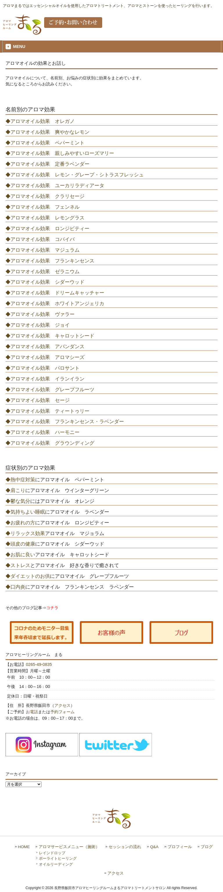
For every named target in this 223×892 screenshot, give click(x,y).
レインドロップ (52, 853)
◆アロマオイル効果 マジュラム (43, 250)
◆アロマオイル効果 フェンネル (43, 207)
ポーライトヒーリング (58, 858)
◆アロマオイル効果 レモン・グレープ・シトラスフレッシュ (75, 175)
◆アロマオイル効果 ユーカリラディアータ (55, 185)
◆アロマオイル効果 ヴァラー (40, 314)
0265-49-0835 (39, 664)
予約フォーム (62, 711)
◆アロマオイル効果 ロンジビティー (47, 228)
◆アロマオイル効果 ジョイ (38, 325)
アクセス (62, 705)
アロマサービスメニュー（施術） (69, 847)
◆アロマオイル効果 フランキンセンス (50, 261)
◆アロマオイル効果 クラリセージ (45, 196)
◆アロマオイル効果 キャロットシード (50, 336)
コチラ (52, 607)
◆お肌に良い (20, 554)
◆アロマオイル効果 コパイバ (40, 239)
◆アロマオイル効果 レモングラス (45, 218)
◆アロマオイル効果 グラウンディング (50, 443)
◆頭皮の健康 (20, 544)
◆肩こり (15, 490)
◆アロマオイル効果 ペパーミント (45, 143)
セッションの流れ (125, 847)
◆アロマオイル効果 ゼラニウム (43, 271)
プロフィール (180, 847)
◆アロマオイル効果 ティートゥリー (47, 411)
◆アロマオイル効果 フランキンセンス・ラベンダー (65, 421)
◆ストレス (18, 565)
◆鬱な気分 (18, 501)
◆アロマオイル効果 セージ (38, 400)
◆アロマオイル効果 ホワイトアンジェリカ (55, 303)
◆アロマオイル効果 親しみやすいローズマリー (60, 153)
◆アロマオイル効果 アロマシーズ (45, 357)
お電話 (32, 711)
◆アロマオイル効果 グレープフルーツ (50, 389)
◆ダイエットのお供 (28, 576)
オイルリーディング (56, 864)
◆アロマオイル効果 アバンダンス (45, 346)
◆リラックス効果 (25, 533)
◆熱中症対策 (20, 479)
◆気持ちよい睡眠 (25, 512)
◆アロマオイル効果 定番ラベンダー (47, 164)
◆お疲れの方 (20, 522)
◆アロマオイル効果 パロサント (43, 368)
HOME (24, 847)
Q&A (154, 847)
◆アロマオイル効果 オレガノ (40, 121)
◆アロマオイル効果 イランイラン (45, 379)
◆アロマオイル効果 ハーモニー (43, 432)
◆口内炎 (15, 587)
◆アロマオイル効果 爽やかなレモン (47, 132)
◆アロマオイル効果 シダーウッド (45, 282)
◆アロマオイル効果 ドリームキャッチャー (55, 293)
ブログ (207, 847)
